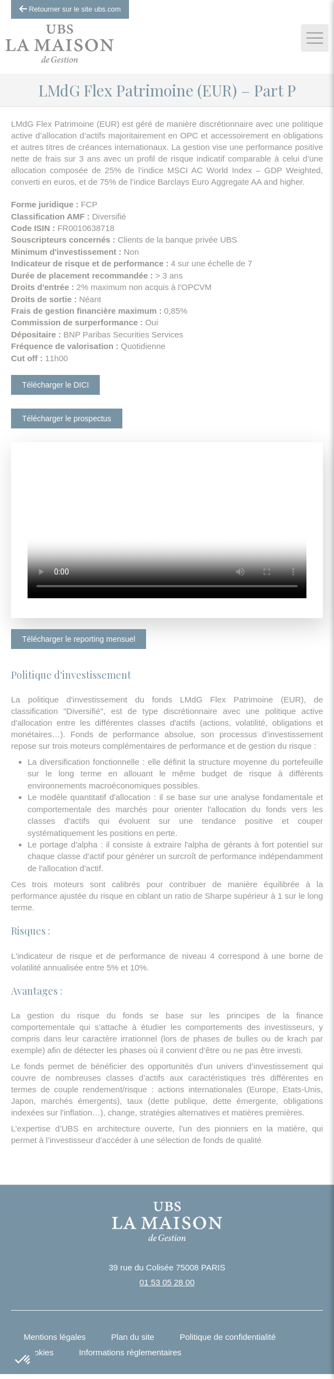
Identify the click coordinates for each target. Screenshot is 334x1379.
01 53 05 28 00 (167, 1282)
